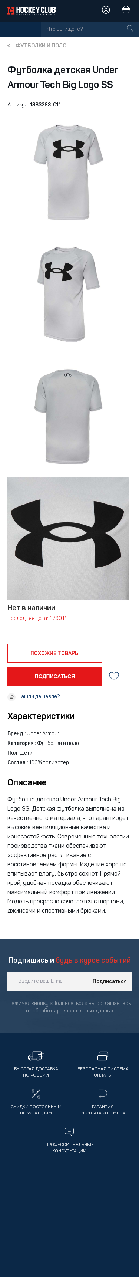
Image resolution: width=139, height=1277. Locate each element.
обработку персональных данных (73, 1011)
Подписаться (110, 981)
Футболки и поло (41, 46)
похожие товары (55, 653)
